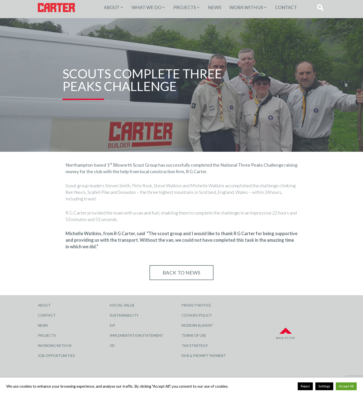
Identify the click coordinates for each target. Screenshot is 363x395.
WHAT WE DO (146, 7)
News (214, 7)
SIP (112, 325)
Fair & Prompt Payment (204, 355)
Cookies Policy (197, 315)
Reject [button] (305, 386)
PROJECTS (184, 7)
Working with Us (55, 345)
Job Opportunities (56, 355)
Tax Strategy (195, 345)
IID (112, 345)
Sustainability (124, 315)
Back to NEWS (181, 272)
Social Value (122, 305)
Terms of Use (194, 335)
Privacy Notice (196, 305)
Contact (286, 7)
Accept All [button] (346, 386)
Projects (47, 335)
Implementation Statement (136, 335)
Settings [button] (324, 386)
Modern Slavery (197, 325)
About (111, 7)
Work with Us (246, 7)
